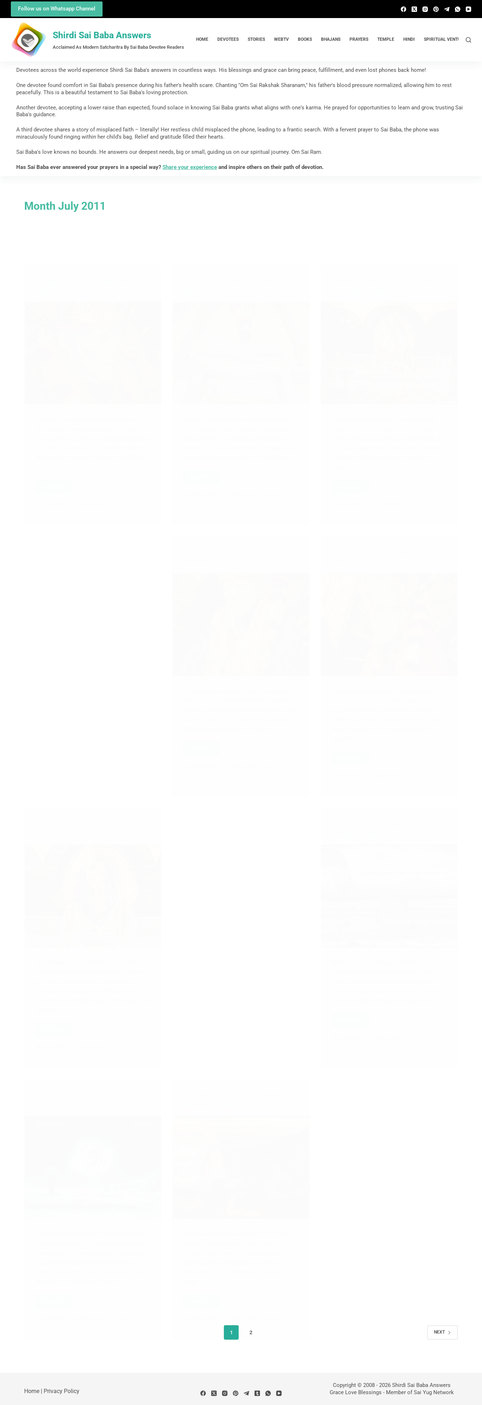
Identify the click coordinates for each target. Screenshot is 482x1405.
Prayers (358, 39)
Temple (385, 39)
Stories (256, 39)
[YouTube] (468, 9)
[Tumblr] (257, 1393)
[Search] (468, 40)
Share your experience (189, 167)
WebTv (281, 39)
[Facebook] (403, 9)
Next (442, 1332)
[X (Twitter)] (414, 9)
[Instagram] (425, 9)
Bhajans (330, 39)
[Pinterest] (436, 9)
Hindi (409, 39)
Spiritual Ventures (446, 39)
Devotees (228, 39)
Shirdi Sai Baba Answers (102, 35)
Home (202, 39)
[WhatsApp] (457, 9)
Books (305, 39)
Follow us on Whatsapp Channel (56, 8)
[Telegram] (447, 9)
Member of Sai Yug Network (420, 1392)
